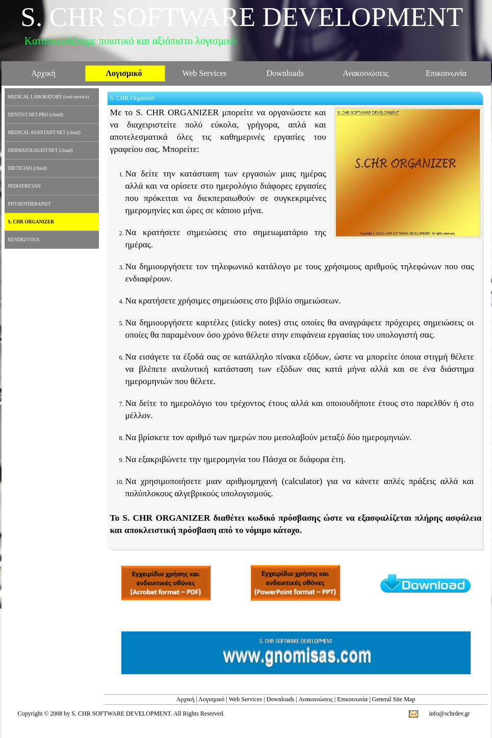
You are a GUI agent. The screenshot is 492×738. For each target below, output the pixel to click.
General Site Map (394, 699)
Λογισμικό (211, 699)
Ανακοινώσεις (316, 699)
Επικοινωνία (352, 699)
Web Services (245, 699)
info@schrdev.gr (449, 713)
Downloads (280, 699)
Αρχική (185, 699)
